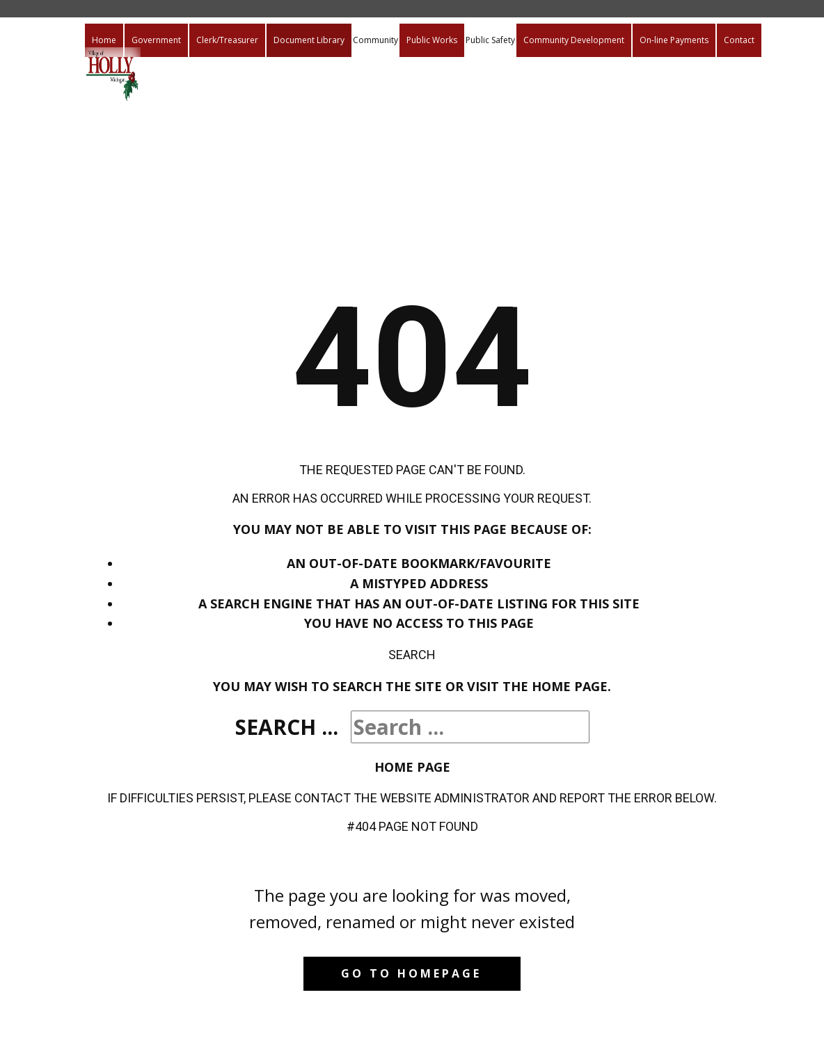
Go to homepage (411, 973)
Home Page (412, 767)
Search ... (286, 727)
